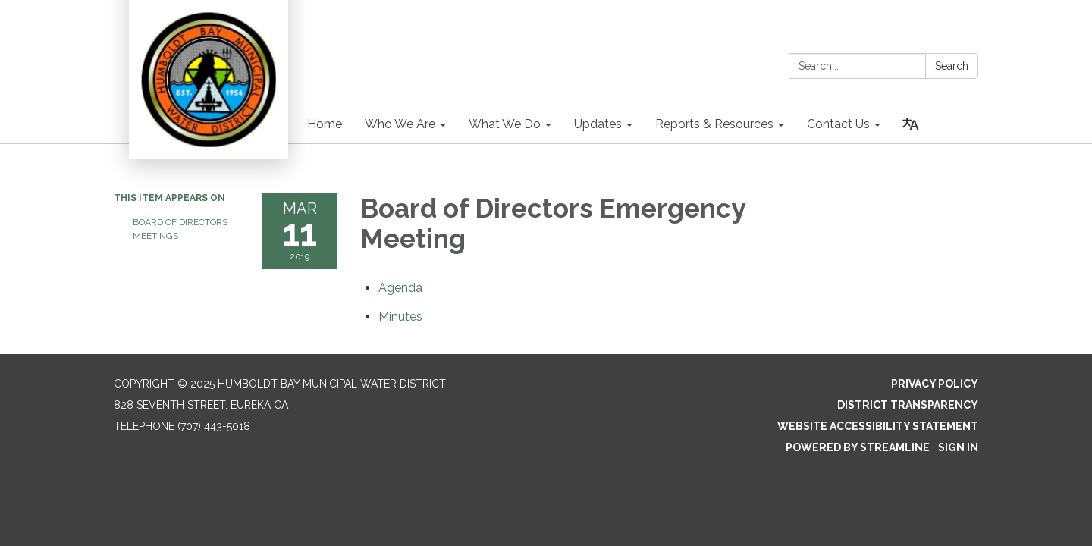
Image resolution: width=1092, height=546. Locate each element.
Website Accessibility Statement (877, 426)
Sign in (958, 447)
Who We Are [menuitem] (400, 124)
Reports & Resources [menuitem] (714, 124)
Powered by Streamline (858, 447)
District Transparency (907, 405)
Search (951, 66)
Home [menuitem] (324, 124)
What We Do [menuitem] (505, 124)
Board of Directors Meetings (180, 229)
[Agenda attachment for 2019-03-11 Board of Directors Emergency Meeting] (400, 288)
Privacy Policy (934, 384)
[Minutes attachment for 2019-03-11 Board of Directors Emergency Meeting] (400, 316)
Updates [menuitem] (598, 124)
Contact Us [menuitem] (838, 124)
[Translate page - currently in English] (911, 124)
